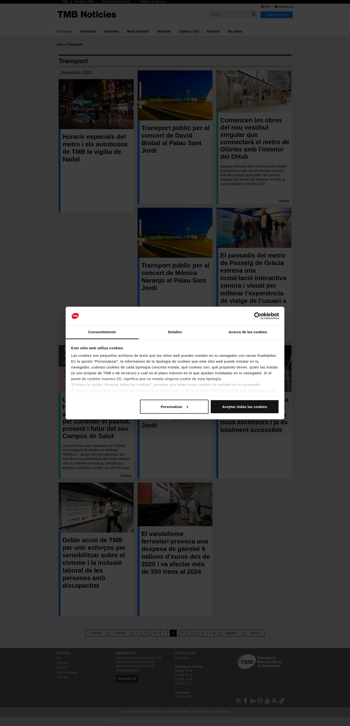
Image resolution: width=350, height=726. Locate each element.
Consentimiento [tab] (102, 332)
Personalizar (174, 406)
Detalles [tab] (175, 332)
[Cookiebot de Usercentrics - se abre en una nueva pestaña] (257, 316)
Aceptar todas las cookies (244, 406)
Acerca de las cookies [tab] (248, 332)
